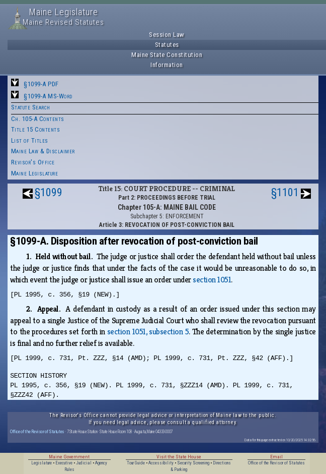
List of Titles (29, 140)
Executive (63, 462)
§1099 (48, 192)
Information (166, 65)
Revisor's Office (33, 162)
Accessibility (161, 462)
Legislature (41, 462)
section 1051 (212, 279)
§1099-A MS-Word (48, 96)
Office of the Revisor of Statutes (37, 431)
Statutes (167, 44)
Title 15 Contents (35, 129)
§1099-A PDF (41, 84)
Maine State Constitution (166, 54)
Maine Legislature (34, 173)
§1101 (285, 192)
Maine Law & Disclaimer (43, 151)
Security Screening (193, 462)
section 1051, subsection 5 (148, 331)
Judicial (84, 462)
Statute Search (30, 107)
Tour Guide (136, 462)
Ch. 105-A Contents (37, 119)
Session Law (167, 34)
